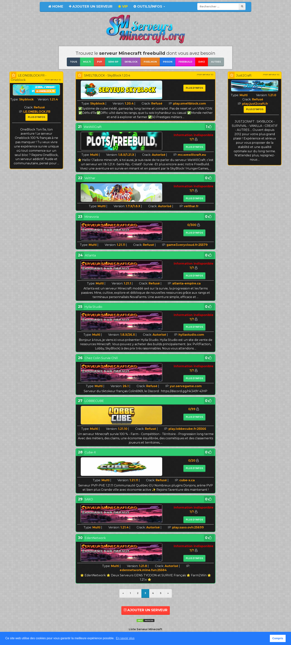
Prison (167, 61)
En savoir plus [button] (125, 638)
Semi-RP (113, 61)
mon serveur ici (53, 79)
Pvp (99, 61)
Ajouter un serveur (90, 6)
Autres (216, 61)
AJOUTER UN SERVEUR (145, 610)
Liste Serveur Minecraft (145, 629)
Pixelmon (150, 61)
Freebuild (185, 61)
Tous (73, 61)
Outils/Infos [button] (149, 6)
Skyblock (131, 61)
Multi (87, 61)
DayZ (201, 61)
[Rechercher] (242, 6)
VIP (123, 6)
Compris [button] (277, 638)
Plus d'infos (36, 117)
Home (55, 6)
